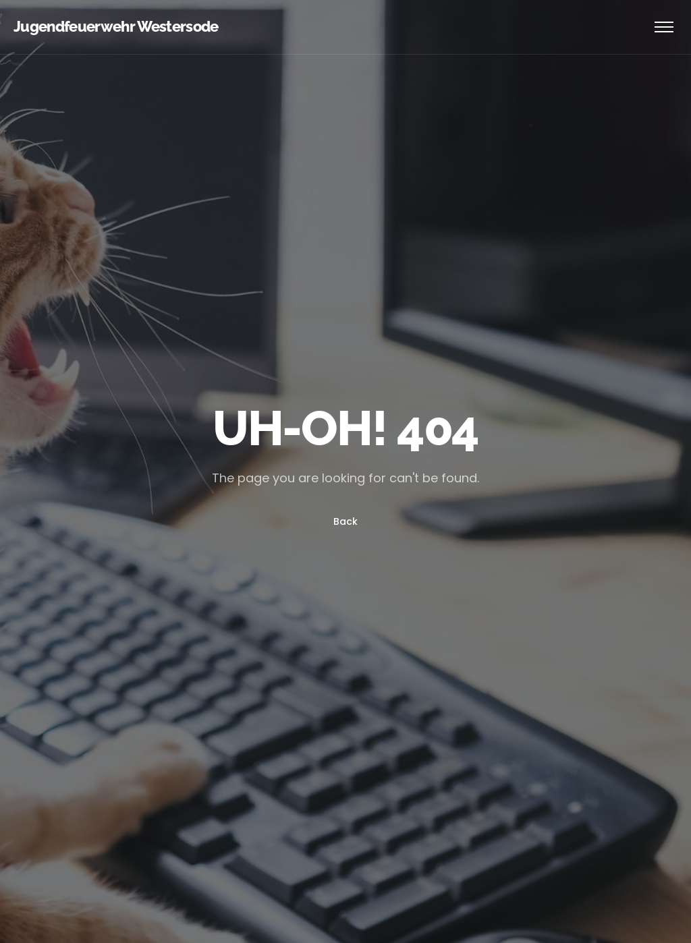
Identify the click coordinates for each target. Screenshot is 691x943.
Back (345, 521)
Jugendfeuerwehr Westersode (116, 26)
